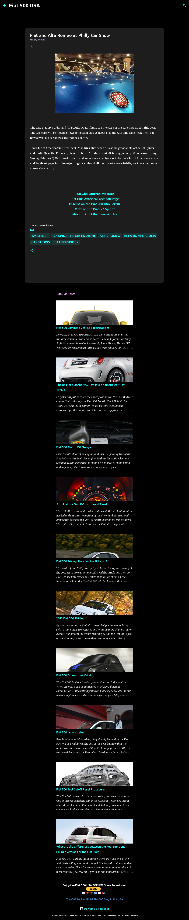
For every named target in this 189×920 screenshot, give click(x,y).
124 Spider (40, 236)
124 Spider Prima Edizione (74, 236)
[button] (32, 46)
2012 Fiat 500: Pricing (70, 618)
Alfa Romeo (110, 236)
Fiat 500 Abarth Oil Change (73, 447)
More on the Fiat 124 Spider (94, 209)
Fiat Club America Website (94, 194)
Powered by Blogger (94, 908)
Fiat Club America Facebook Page (94, 199)
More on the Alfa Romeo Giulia (94, 214)
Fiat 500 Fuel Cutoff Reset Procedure (80, 789)
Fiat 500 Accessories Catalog (75, 675)
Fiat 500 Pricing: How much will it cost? (81, 561)
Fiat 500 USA (24, 5)
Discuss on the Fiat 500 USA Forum (94, 204)
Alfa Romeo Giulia (140, 236)
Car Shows (40, 242)
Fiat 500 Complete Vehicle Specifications (82, 327)
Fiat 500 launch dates (70, 732)
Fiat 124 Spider (65, 242)
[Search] (44, 5)
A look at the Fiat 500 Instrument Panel (81, 504)
